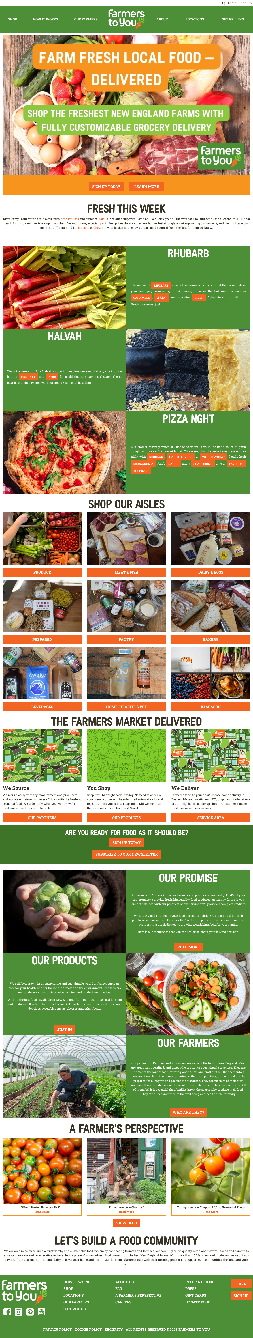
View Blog (126, 1223)
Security (114, 1329)
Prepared (42, 639)
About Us (124, 1282)
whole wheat (213, 457)
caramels (141, 298)
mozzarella (143, 464)
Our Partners (42, 817)
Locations (195, 19)
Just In (64, 1029)
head (64, 219)
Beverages (42, 706)
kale (101, 219)
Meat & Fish (126, 572)
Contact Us (74, 1309)
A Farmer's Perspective (138, 1295)
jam (161, 297)
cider (199, 298)
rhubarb (161, 285)
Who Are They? (188, 1112)
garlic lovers (180, 457)
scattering (202, 464)
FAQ (118, 1288)
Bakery (210, 639)
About (162, 19)
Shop (12, 19)
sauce (173, 464)
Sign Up (246, 3)
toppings (140, 471)
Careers (123, 1302)
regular (156, 457)
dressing (83, 227)
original (28, 377)
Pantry (126, 639)
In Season (211, 706)
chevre (98, 227)
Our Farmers (85, 19)
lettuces (73, 219)
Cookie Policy (88, 1329)
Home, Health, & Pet (126, 706)
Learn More (146, 186)
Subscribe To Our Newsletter (126, 854)
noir (52, 377)
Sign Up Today (106, 186)
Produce (42, 572)
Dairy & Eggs (210, 572)
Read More (188, 947)
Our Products (126, 817)
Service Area (210, 817)
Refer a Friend (199, 1282)
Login (232, 3)
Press (191, 1288)
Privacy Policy (57, 1329)
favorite (236, 464)
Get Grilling (233, 19)
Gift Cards (195, 1295)
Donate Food (197, 1302)
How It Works (45, 19)
